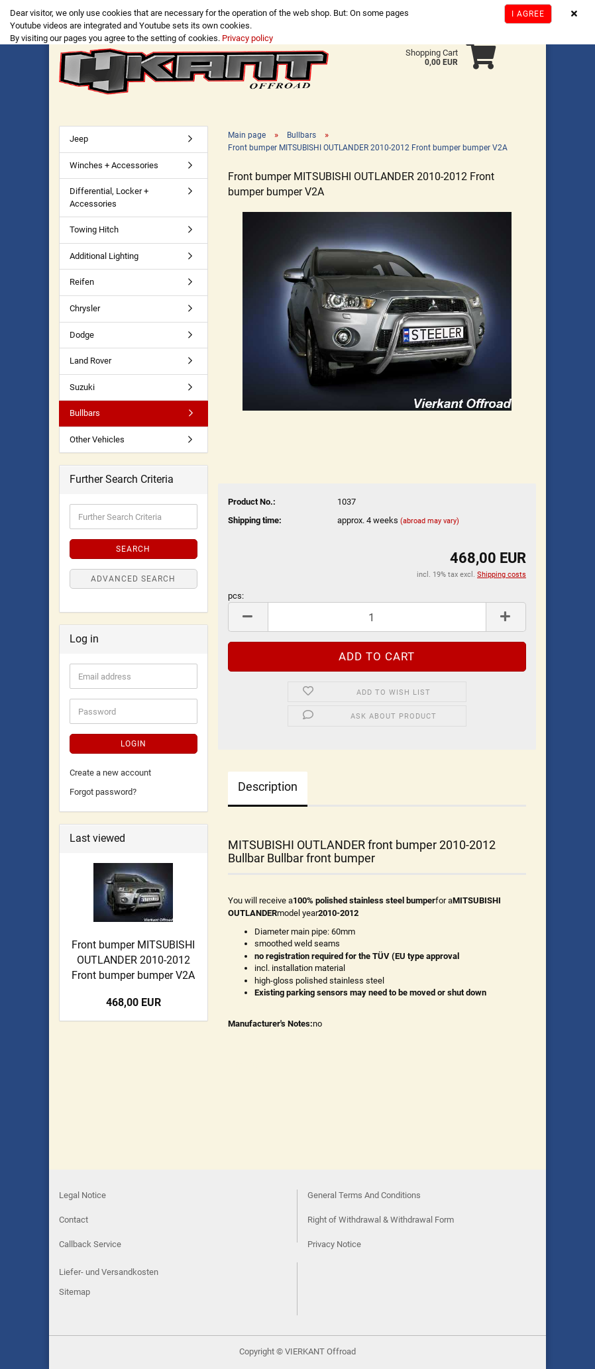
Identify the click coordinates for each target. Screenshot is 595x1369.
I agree (528, 14)
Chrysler (85, 308)
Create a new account (110, 773)
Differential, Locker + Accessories (109, 197)
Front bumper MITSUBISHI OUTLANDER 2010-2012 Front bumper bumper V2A (133, 960)
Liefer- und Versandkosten (108, 1272)
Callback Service (90, 1244)
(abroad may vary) (429, 521)
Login (133, 743)
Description (268, 786)
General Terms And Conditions (364, 1195)
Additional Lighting (104, 256)
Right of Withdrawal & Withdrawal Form (380, 1220)
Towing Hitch (94, 229)
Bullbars (85, 413)
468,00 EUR (133, 1002)
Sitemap (74, 1292)
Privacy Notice (334, 1244)
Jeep (79, 139)
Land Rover (90, 361)
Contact (73, 1220)
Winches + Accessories (114, 165)
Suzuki (82, 387)
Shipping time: (255, 520)
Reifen (82, 282)
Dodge (82, 335)
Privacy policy (246, 38)
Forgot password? (103, 792)
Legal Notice (82, 1195)
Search (133, 549)
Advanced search (133, 578)
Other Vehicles (97, 439)
